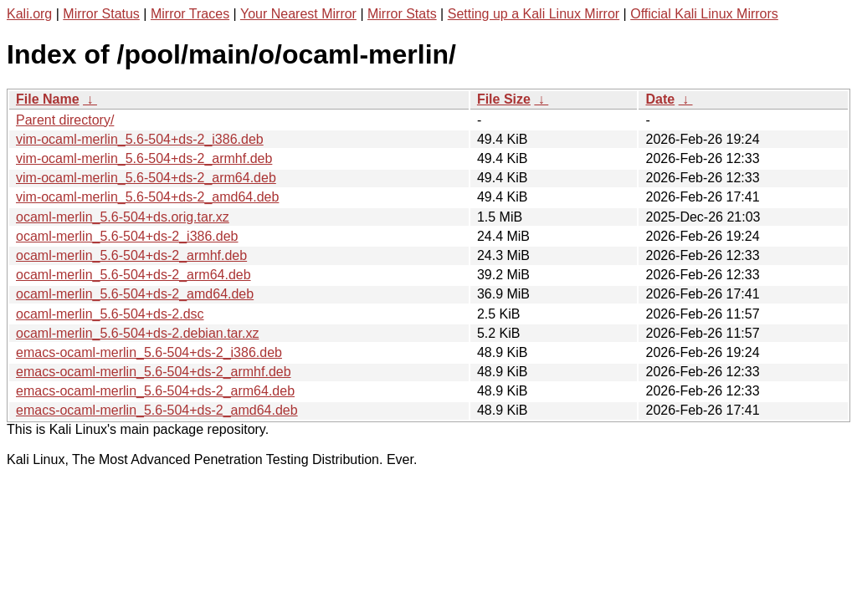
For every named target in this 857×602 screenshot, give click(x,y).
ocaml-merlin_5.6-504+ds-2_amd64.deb (135, 294)
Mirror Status (101, 14)
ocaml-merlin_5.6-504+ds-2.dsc (110, 314)
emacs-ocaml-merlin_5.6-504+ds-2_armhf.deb (153, 372)
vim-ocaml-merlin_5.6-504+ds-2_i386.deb (140, 139)
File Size (504, 99)
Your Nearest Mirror (298, 14)
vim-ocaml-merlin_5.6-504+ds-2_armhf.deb (144, 158)
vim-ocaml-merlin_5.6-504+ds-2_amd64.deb (147, 197)
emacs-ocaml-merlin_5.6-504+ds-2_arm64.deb (155, 391)
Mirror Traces (190, 14)
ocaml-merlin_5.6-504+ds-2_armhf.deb (131, 255)
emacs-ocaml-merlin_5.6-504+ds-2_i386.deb (149, 352)
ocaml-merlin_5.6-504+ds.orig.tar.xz (122, 217)
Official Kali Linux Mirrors (704, 14)
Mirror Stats (402, 14)
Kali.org (29, 14)
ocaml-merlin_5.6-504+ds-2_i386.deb (127, 236)
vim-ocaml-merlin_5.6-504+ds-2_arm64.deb (146, 178)
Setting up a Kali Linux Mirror (533, 14)
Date (660, 99)
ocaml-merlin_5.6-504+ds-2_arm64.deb (133, 275)
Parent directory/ (65, 120)
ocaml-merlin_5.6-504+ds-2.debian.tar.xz (137, 333)
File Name (48, 99)
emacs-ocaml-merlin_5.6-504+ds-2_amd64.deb (157, 410)
